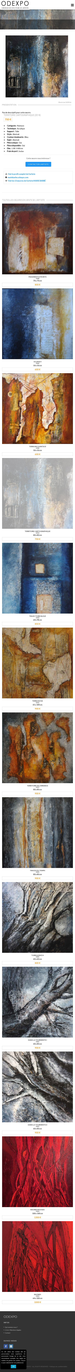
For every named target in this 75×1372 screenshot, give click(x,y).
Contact (7, 1333)
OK (13, 1366)
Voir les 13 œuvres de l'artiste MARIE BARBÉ (27, 181)
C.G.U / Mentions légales (13, 1330)
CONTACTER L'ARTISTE (38, 164)
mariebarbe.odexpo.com (18, 177)
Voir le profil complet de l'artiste (21, 174)
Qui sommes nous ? (11, 1327)
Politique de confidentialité (58, 1366)
